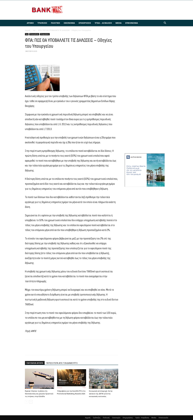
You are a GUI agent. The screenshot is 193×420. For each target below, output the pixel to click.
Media (119, 23)
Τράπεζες (42, 23)
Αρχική (30, 23)
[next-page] (31, 401)
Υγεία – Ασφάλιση (103, 23)
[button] (165, 23)
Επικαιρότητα (34, 34)
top (34, 30)
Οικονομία (69, 23)
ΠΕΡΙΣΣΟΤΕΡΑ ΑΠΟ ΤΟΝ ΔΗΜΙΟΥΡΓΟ (62, 363)
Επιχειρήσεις (85, 23)
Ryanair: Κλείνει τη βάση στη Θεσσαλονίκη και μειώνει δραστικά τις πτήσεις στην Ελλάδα (39, 393)
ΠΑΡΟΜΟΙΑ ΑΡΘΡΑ (35, 363)
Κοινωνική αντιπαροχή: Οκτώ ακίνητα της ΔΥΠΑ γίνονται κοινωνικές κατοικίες (100, 393)
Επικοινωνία (131, 23)
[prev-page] (26, 401)
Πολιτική (55, 23)
